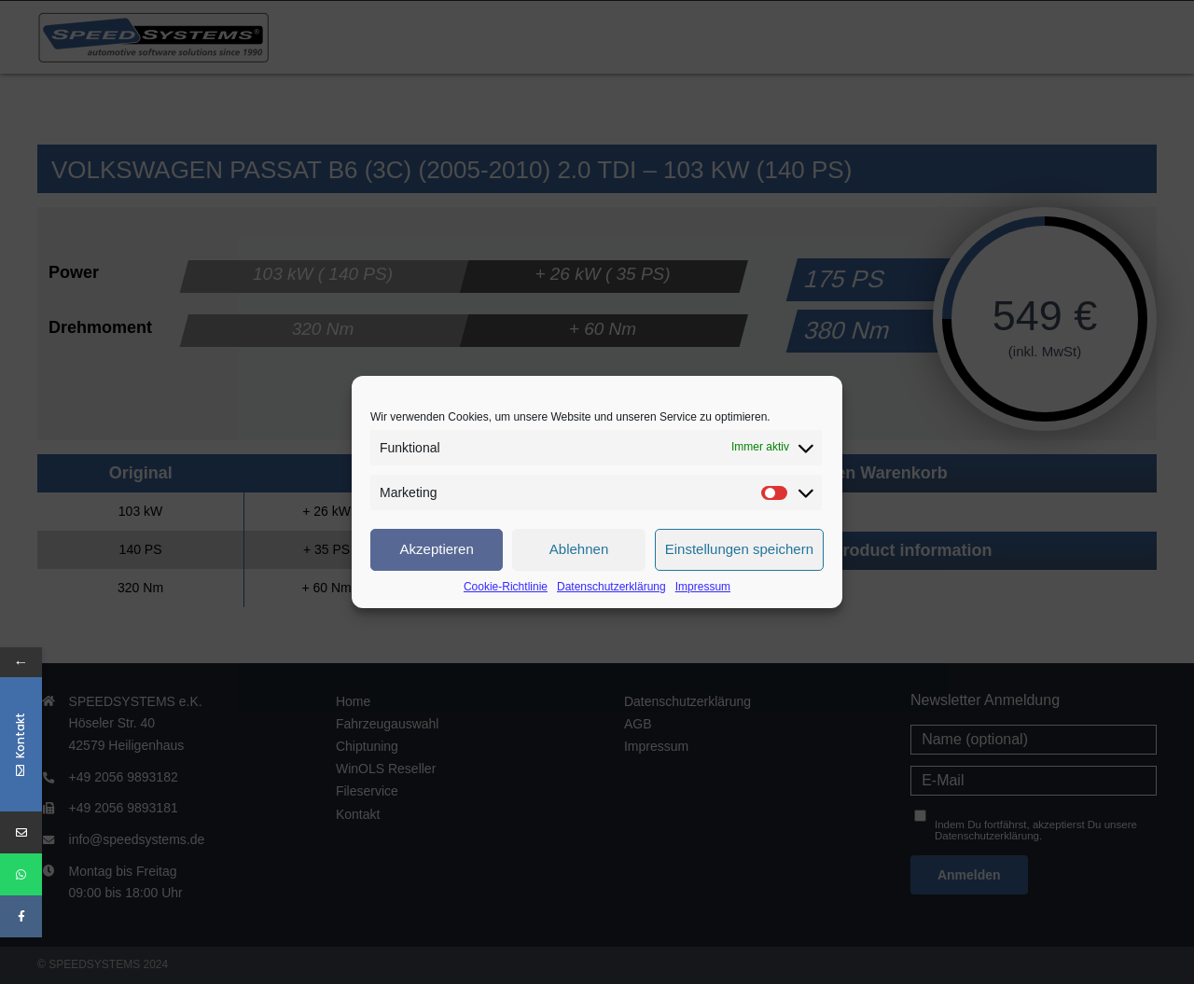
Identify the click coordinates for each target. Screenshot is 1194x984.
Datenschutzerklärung (611, 586)
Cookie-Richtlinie (506, 586)
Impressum (702, 586)
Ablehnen (578, 549)
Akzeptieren (437, 549)
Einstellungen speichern (739, 549)
